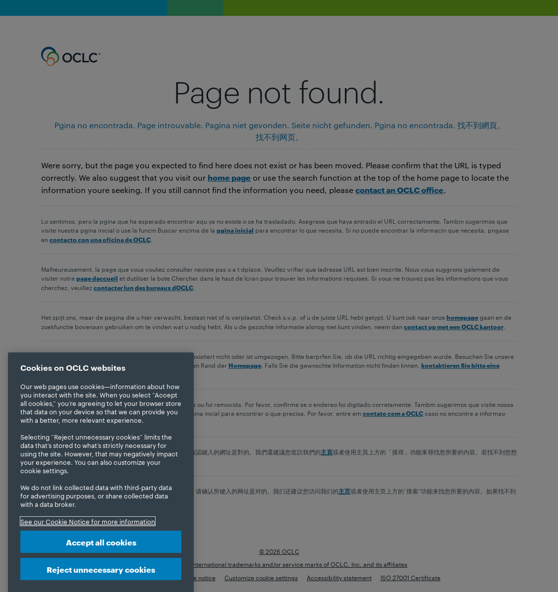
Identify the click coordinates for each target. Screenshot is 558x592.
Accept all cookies (101, 550)
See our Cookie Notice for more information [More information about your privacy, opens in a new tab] (87, 529)
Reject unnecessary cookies (101, 577)
